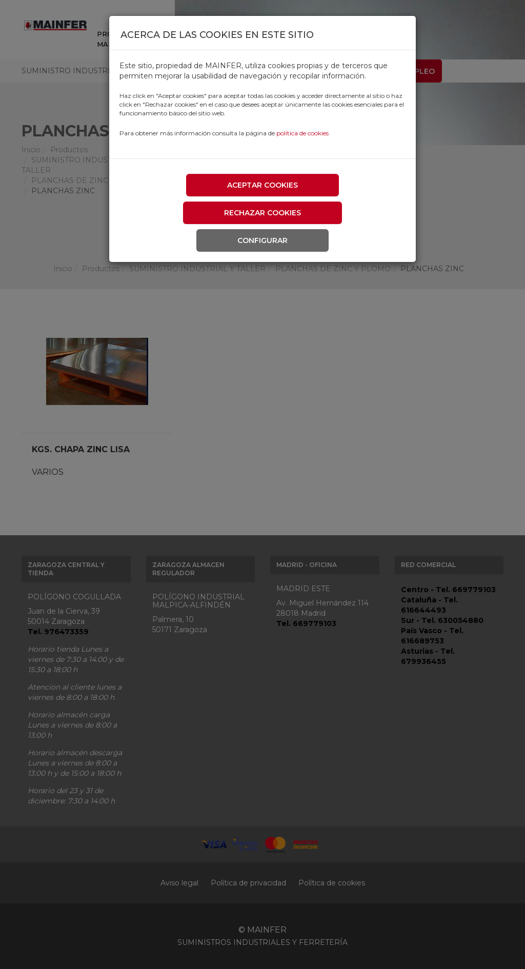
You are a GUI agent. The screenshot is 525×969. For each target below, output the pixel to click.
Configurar (262, 240)
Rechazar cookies (262, 212)
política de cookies (302, 133)
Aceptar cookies (262, 185)
